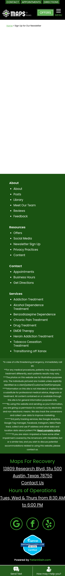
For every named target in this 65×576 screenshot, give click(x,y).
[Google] (16, 523)
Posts (17, 194)
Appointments (23, 272)
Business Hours (24, 277)
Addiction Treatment (28, 299)
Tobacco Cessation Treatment (27, 344)
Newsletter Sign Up (26, 244)
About (17, 189)
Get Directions (23, 283)
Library (18, 200)
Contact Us (32, 483)
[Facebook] (32, 523)
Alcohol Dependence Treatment (28, 307)
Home (9, 25)
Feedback (20, 216)
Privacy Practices (25, 250)
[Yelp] (48, 523)
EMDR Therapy (23, 331)
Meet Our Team (24, 205)
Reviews (19, 211)
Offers (17, 233)
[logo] (17, 10)
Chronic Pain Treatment (30, 320)
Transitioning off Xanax (29, 351)
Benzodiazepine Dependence (34, 314)
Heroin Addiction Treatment (33, 336)
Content (19, 255)
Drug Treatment (24, 325)
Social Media (22, 238)
